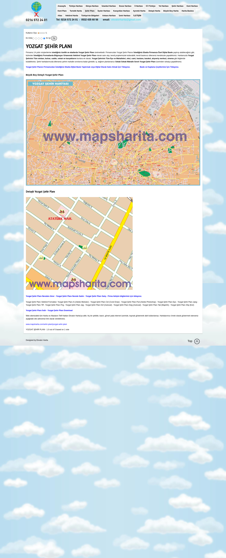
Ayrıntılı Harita (139, 11)
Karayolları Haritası (121, 11)
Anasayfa (62, 6)
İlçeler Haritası (104, 11)
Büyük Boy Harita (171, 11)
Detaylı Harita (154, 11)
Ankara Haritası (109, 16)
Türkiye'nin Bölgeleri (90, 16)
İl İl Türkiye (151, 6)
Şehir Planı (89, 11)
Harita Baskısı (188, 11)
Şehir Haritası (177, 6)
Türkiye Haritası (76, 6)
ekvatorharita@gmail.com (126, 19)
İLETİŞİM (137, 16)
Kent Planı (62, 11)
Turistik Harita (76, 11)
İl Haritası (139, 6)
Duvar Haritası (125, 6)
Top (190, 341)
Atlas (60, 16)
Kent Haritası (192, 6)
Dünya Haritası (92, 6)
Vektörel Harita (71, 16)
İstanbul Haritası (109, 6)
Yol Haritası (163, 6)
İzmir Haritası (124, 16)
